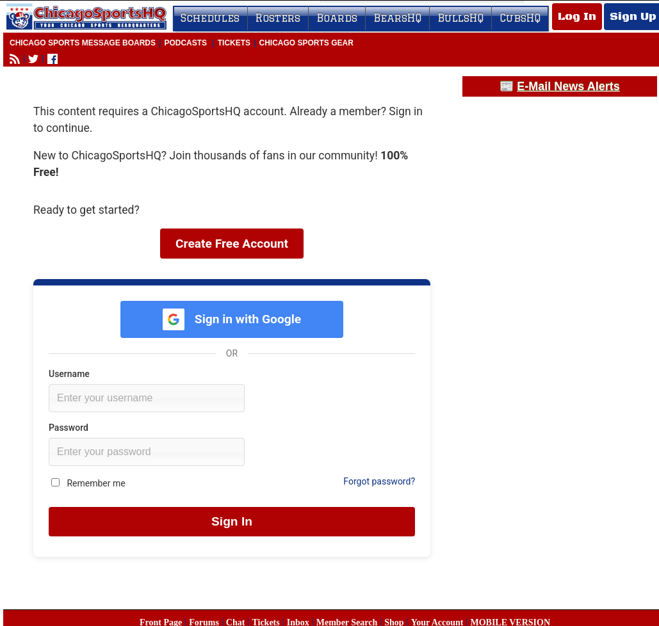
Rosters (278, 18)
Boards (336, 18)
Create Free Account (231, 243)
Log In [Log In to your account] (577, 17)
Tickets (234, 42)
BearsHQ (397, 18)
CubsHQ (520, 18)
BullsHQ (460, 18)
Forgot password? (379, 481)
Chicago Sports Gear (306, 42)
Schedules (210, 18)
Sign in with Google (232, 319)
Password (68, 427)
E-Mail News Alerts (568, 86)
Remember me (88, 483)
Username (69, 374)
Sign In (231, 521)
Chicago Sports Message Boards (83, 42)
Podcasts (185, 42)
